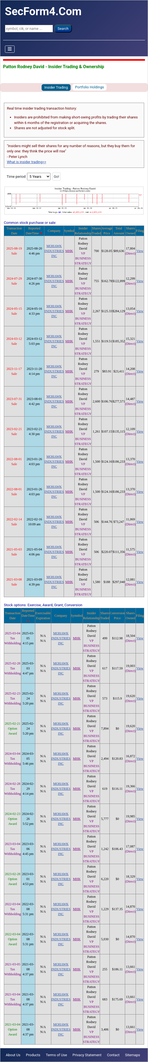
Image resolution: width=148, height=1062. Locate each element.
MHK (69, 251)
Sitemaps (132, 1055)
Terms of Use (56, 1055)
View (139, 251)
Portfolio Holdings (89, 87)
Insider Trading (56, 87)
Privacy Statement (86, 1055)
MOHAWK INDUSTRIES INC (54, 251)
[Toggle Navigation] (10, 49)
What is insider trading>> (26, 162)
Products (33, 1055)
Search (63, 29)
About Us (13, 1055)
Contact (113, 1055)
